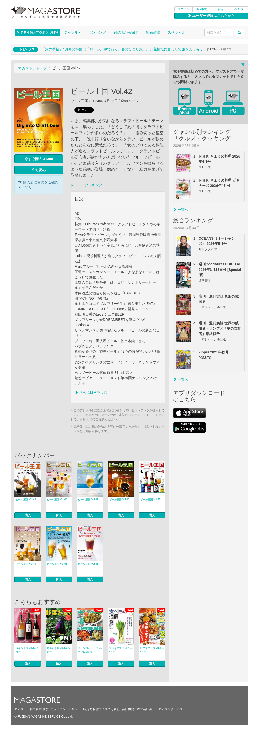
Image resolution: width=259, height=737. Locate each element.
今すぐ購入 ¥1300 (39, 159)
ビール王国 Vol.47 (88, 499)
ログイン (183, 9)
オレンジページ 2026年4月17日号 (90, 650)
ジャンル (72, 32)
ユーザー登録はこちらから (211, 16)
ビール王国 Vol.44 (26, 563)
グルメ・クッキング (86, 185)
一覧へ (180, 210)
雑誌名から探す (126, 32)
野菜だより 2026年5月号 (58, 650)
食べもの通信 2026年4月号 (121, 650)
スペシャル (176, 32)
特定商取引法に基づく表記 (101, 709)
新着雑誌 (153, 32)
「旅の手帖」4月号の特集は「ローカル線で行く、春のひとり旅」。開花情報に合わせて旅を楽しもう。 (123, 49)
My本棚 (202, 9)
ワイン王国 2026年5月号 (27, 650)
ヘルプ (239, 9)
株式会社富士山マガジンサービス (160, 709)
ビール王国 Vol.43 (57, 563)
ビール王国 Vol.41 (88, 563)
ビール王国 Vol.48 (57, 499)
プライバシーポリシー (65, 709)
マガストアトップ (32, 68)
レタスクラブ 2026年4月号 (152, 650)
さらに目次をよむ (91, 392)
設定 (221, 9)
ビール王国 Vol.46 (119, 499)
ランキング (97, 32)
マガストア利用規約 (28, 709)
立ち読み (39, 170)
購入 (28, 515)
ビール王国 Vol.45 (150, 499)
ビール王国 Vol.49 (26, 499)
